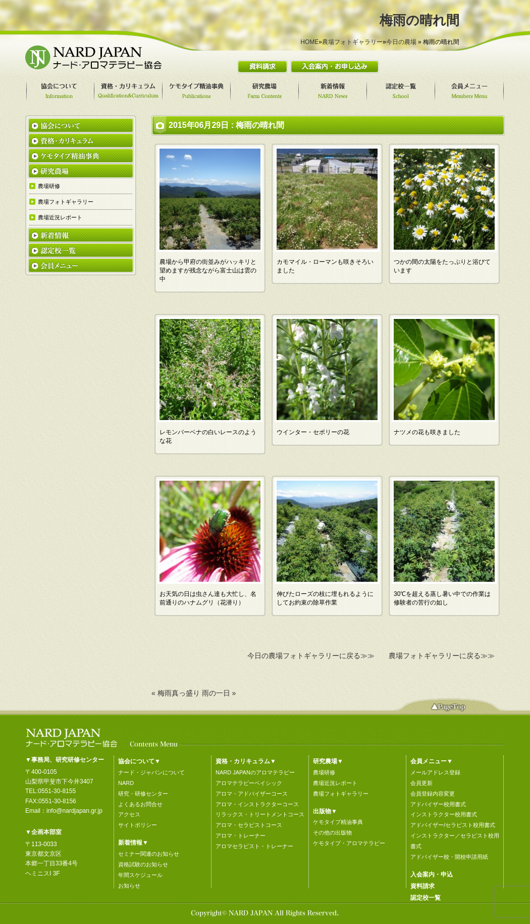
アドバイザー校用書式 (438, 804)
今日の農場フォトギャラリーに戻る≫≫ (311, 656)
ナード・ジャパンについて (151, 772)
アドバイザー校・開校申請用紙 (449, 857)
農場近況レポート (335, 783)
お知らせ (129, 886)
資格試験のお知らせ (143, 864)
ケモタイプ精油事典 (338, 822)
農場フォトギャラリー (352, 41)
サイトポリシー (137, 825)
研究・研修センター (143, 794)
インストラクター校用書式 (443, 814)
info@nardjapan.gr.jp (74, 810)
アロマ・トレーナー (241, 836)
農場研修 (324, 772)
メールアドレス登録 (435, 772)
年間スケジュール (140, 875)
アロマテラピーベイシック (249, 783)
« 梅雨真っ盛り (175, 693)
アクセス (129, 814)
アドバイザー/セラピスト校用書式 (452, 825)
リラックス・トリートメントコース (260, 814)
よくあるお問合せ (140, 804)
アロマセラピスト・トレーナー (254, 846)
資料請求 (422, 886)
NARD (126, 783)
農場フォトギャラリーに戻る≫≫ (442, 656)
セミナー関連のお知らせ (148, 854)
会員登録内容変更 (432, 794)
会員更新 (421, 783)
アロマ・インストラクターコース (257, 804)
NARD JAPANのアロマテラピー (255, 772)
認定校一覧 (425, 897)
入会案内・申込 (431, 874)
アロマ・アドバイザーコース (252, 794)
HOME (309, 41)
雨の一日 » (219, 693)
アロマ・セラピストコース (249, 825)
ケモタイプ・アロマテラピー (349, 843)
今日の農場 (401, 41)
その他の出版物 (332, 832)
